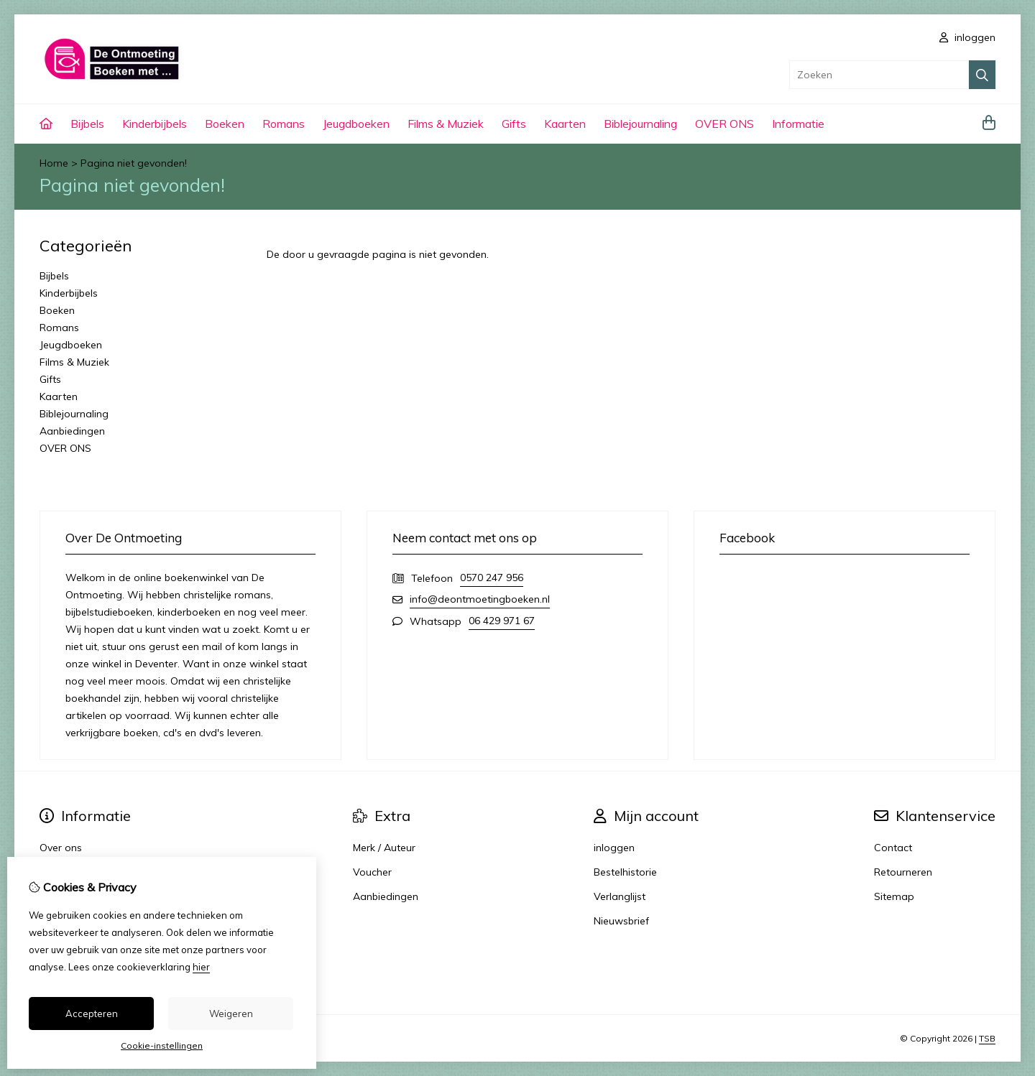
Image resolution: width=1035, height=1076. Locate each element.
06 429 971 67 (502, 620)
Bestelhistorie (625, 872)
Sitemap (894, 896)
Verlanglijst (619, 896)
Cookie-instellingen (162, 1045)
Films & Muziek (446, 123)
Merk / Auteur (384, 847)
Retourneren (903, 872)
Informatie (798, 123)
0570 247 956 (491, 577)
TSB (987, 1038)
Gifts (514, 123)
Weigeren (231, 1013)
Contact (893, 847)
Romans (283, 123)
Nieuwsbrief (621, 920)
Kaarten (565, 123)
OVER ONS (724, 123)
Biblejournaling (640, 123)
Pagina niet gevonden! (133, 163)
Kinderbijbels (154, 123)
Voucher (372, 872)
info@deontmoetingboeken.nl (480, 599)
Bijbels (87, 123)
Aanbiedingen (72, 431)
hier (201, 967)
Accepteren (91, 1013)
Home (54, 163)
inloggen (967, 37)
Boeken (224, 123)
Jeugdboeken (356, 123)
